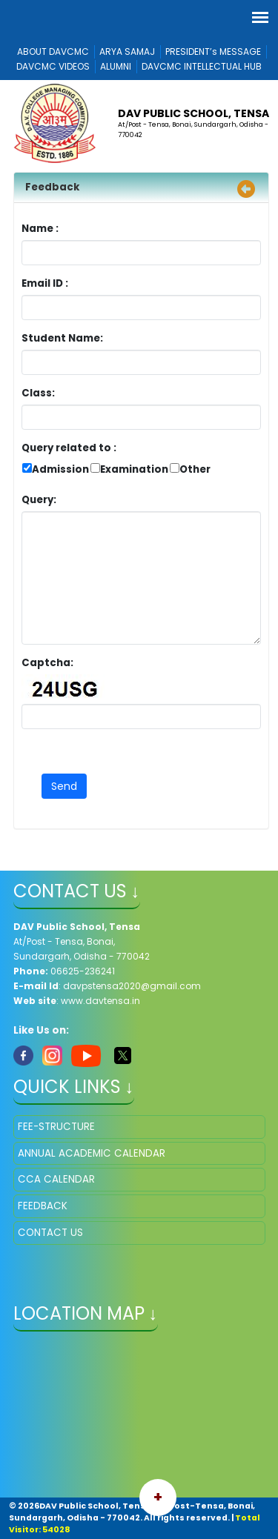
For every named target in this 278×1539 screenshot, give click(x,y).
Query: (42, 500)
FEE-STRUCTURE (56, 1127)
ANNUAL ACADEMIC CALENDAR (91, 1153)
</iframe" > (139, 1416)
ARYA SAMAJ (127, 51)
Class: (38, 393)
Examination (134, 469)
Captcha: (47, 663)
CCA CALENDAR (56, 1179)
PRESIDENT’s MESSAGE (213, 51)
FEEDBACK (42, 1206)
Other (195, 469)
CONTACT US (50, 1233)
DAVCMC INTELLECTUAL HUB (202, 66)
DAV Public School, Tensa (193, 113)
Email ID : (85, 283)
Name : (43, 229)
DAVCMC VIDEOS (53, 66)
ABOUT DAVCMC (53, 51)
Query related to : (68, 448)
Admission (60, 469)
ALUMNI (115, 66)
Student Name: (62, 338)
